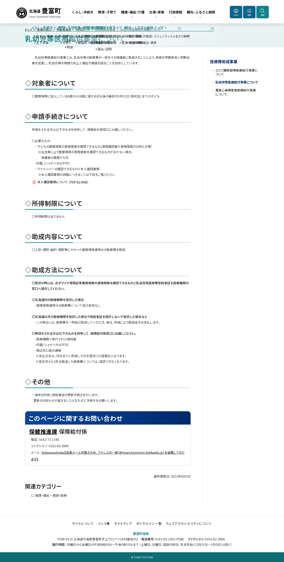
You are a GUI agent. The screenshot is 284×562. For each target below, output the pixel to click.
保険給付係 (83, 29)
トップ (28, 29)
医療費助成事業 (105, 29)
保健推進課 (63, 29)
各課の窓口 (44, 29)
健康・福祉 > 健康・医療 (51, 495)
